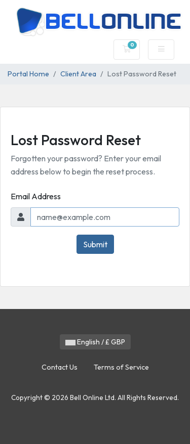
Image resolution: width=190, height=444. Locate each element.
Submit (95, 244)
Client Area (78, 73)
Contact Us (60, 367)
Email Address (36, 196)
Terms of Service (121, 367)
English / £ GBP (95, 341)
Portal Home (28, 73)
